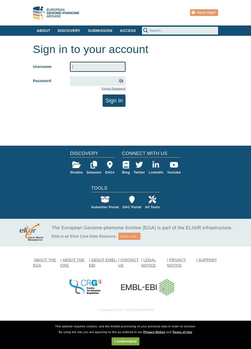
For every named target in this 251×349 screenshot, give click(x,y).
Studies (76, 167)
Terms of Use (182, 332)
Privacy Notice (154, 332)
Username (42, 67)
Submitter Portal (105, 202)
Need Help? (204, 12)
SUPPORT (207, 260)
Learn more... (129, 236)
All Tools (152, 202)
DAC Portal (132, 202)
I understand (125, 341)
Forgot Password (113, 88)
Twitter (139, 167)
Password (42, 81)
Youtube (174, 167)
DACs (110, 167)
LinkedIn (156, 167)
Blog (126, 167)
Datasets (94, 167)
